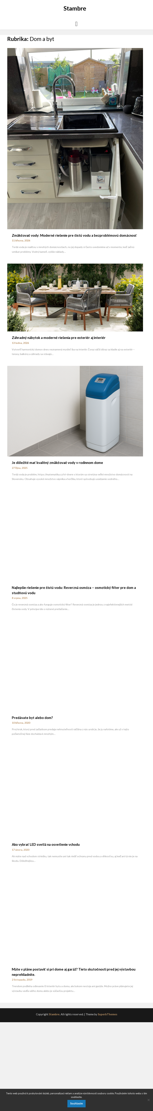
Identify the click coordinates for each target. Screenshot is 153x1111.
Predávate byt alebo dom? (32, 718)
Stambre (74, 8)
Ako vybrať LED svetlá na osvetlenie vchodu (46, 844)
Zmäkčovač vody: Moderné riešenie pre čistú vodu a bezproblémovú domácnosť (74, 235)
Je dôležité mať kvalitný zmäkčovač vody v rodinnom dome (57, 462)
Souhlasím (76, 1103)
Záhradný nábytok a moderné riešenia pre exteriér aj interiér (59, 337)
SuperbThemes (107, 1014)
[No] (148, 1100)
